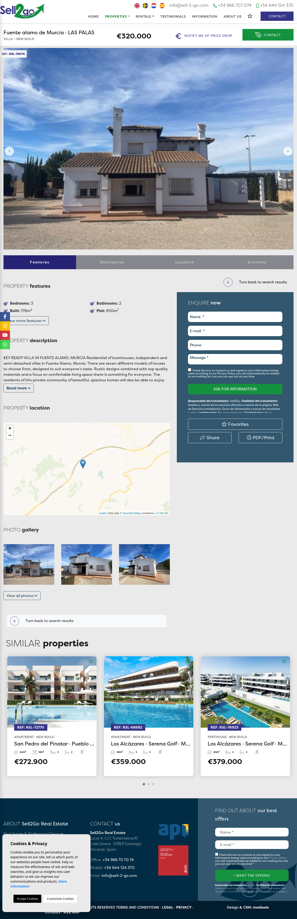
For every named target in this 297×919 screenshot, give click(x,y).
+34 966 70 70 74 (118, 859)
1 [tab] (144, 784)
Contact (277, 16)
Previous (9, 151)
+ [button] (9, 428)
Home (93, 16)
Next (288, 151)
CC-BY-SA (162, 513)
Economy (257, 262)
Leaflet (103, 513)
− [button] (9, 435)
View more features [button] (26, 320)
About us (233, 16)
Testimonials (173, 16)
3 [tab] (153, 784)
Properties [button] (116, 16)
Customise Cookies (60, 899)
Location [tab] (184, 262)
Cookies (52, 912)
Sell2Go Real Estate (22, 11)
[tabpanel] (51, 716)
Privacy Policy (226, 373)
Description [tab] (112, 262)
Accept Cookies (27, 899)
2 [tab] (148, 784)
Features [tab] (39, 262)
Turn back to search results (42, 620)
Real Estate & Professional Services (33, 833)
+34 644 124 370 (275, 5)
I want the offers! (252, 875)
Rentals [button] (143, 16)
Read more (18, 388)
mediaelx (261, 907)
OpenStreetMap (132, 513)
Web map (71, 912)
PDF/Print (260, 437)
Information (204, 16)
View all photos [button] (22, 595)
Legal (167, 907)
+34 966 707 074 (232, 5)
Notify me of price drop (204, 36)
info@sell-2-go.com (188, 5)
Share (210, 437)
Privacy (184, 907)
